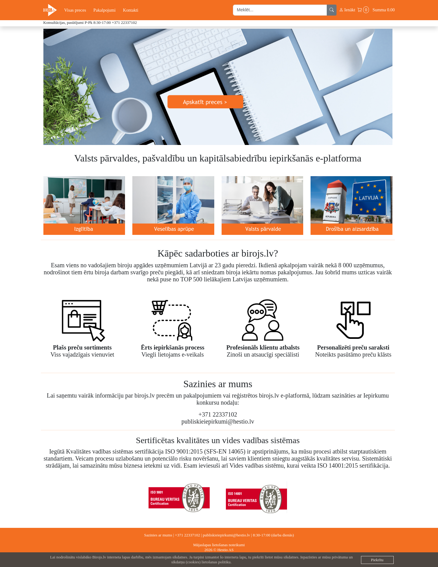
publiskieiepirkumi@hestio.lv (226, 535)
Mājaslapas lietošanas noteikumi (219, 545)
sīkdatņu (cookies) (186, 562)
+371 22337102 (124, 22)
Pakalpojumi (104, 10)
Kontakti (130, 10)
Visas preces (75, 10)
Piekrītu (377, 560)
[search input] (280, 10)
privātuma (340, 557)
